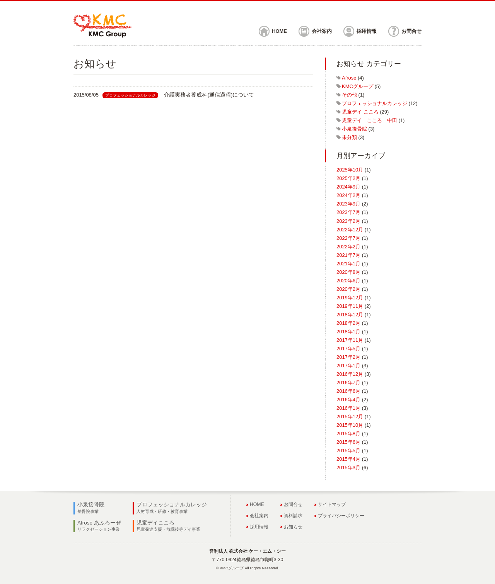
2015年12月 (349, 416)
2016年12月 (349, 374)
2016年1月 (348, 408)
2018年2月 (348, 323)
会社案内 (322, 31)
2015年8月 (348, 433)
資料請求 (293, 515)
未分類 (349, 137)
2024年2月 (348, 195)
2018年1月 (348, 331)
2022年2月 (348, 247)
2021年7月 (348, 255)
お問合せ (411, 31)
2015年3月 (348, 467)
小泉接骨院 (354, 129)
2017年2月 (348, 357)
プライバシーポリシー (341, 515)
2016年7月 (348, 382)
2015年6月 (348, 442)
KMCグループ (357, 86)
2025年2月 (348, 178)
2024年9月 (348, 187)
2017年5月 (348, 348)
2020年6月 (348, 281)
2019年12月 (349, 297)
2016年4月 (348, 399)
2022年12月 (349, 230)
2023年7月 (348, 212)
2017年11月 (349, 340)
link (193, 95)
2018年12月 (349, 314)
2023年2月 (348, 221)
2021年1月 (348, 264)
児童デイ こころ (360, 112)
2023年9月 (348, 204)
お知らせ (293, 527)
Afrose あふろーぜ (99, 525)
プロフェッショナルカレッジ (374, 103)
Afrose (349, 78)
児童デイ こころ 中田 (369, 120)
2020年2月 (348, 289)
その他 (349, 95)
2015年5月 (348, 450)
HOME (279, 31)
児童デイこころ (168, 525)
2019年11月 (349, 306)
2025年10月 (349, 170)
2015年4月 (348, 459)
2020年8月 (348, 272)
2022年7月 (348, 238)
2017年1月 (348, 365)
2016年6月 (348, 391)
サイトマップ (332, 504)
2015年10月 (349, 425)
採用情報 (367, 31)
